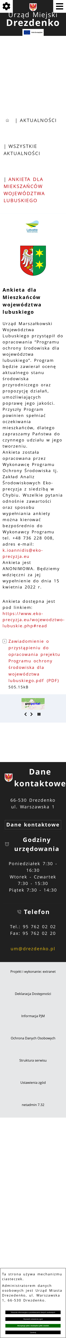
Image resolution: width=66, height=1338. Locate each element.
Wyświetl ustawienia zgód (33, 1319)
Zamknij (33, 1332)
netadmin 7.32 (33, 1105)
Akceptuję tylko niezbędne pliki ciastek (33, 1326)
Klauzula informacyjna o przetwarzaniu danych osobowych (33, 1312)
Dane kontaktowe (33, 824)
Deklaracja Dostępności (33, 994)
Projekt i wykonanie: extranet (33, 971)
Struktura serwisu (33, 1060)
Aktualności (38, 120)
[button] (33, 234)
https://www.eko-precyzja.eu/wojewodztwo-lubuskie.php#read (34, 619)
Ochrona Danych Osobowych (33, 1038)
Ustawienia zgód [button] (33, 1082)
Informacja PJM (33, 1016)
